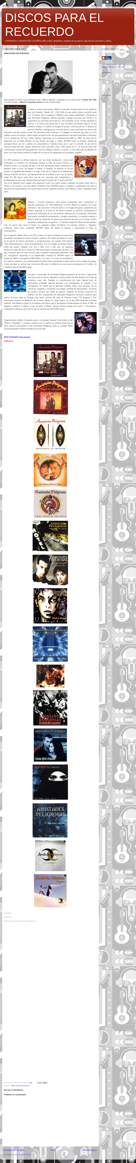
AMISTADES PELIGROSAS (20, 1086)
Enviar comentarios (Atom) (22, 1154)
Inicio (52, 1150)
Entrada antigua (89, 1150)
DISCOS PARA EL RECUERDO (112, 67)
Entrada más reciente (14, 1150)
